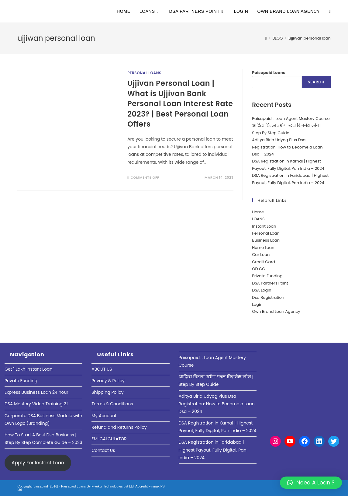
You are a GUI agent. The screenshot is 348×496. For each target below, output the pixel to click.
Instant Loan (264, 226)
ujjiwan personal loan (309, 38)
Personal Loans (144, 72)
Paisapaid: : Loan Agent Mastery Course (290, 118)
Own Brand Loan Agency (276, 311)
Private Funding (267, 276)
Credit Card (263, 262)
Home (258, 212)
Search (316, 82)
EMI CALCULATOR (109, 439)
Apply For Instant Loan (38, 462)
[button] (311, 483)
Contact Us (103, 450)
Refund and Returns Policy (118, 427)
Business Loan (266, 240)
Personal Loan (265, 233)
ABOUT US (101, 369)
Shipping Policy (107, 392)
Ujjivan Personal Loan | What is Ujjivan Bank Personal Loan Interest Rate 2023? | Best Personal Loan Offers (180, 103)
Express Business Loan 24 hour (36, 392)
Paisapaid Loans (268, 72)
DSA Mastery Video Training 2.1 (36, 404)
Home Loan (263, 247)
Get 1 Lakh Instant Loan (29, 369)
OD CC (258, 269)
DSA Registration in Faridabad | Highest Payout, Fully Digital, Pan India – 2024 (212, 449)
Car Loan (261, 254)
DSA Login (261, 290)
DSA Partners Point (270, 283)
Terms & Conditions (112, 404)
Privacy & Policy (108, 381)
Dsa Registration (268, 297)
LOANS (258, 219)
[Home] (266, 38)
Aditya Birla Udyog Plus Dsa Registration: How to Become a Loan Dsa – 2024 (287, 147)
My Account (103, 416)
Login (257, 304)
